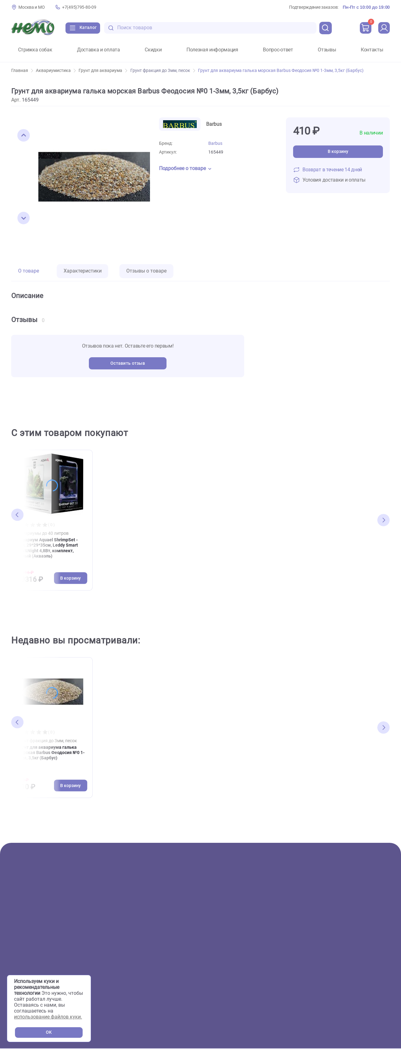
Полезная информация (212, 50)
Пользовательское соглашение (353, 989)
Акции (18, 913)
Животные (23, 923)
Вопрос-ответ (278, 50)
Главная (22, 70)
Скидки (153, 50)
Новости (228, 953)
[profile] (383, 28)
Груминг (128, 943)
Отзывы (327, 50)
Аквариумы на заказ (143, 963)
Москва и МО (31, 7)
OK (49, 1032)
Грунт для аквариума (103, 70)
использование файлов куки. (48, 1017)
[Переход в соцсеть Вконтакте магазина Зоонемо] (333, 976)
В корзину (338, 151)
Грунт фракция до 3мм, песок (162, 70)
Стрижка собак (35, 50)
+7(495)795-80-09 (79, 7)
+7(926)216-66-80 (351, 949)
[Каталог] (84, 28)
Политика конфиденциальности (354, 997)
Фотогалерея (134, 933)
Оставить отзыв (127, 363)
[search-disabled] (115, 28)
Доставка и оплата (98, 50)
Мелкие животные (32, 972)
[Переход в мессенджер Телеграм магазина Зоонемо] (371, 976)
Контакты (372, 50)
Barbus (215, 143)
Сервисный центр (139, 953)
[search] (324, 28)
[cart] (364, 28)
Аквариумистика (56, 70)
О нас (125, 913)
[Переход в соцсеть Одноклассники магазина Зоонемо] (352, 976)
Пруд (17, 953)
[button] (23, 135)
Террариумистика (32, 943)
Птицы (19, 963)
